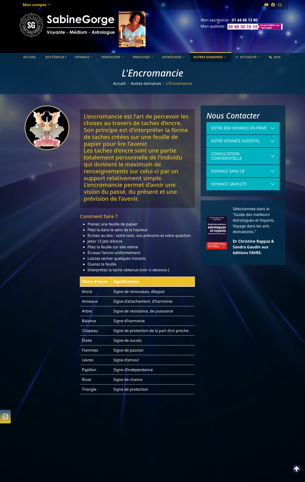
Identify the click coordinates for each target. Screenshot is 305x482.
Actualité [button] (246, 57)
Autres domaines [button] (208, 57)
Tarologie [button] (141, 57)
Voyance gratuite (229, 184)
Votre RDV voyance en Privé (239, 128)
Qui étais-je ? (55, 57)
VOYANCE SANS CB (227, 171)
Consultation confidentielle (226, 156)
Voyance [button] (82, 57)
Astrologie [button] (172, 57)
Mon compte (35, 4)
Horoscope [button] (111, 57)
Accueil (29, 57)
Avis (275, 57)
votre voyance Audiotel (235, 141)
